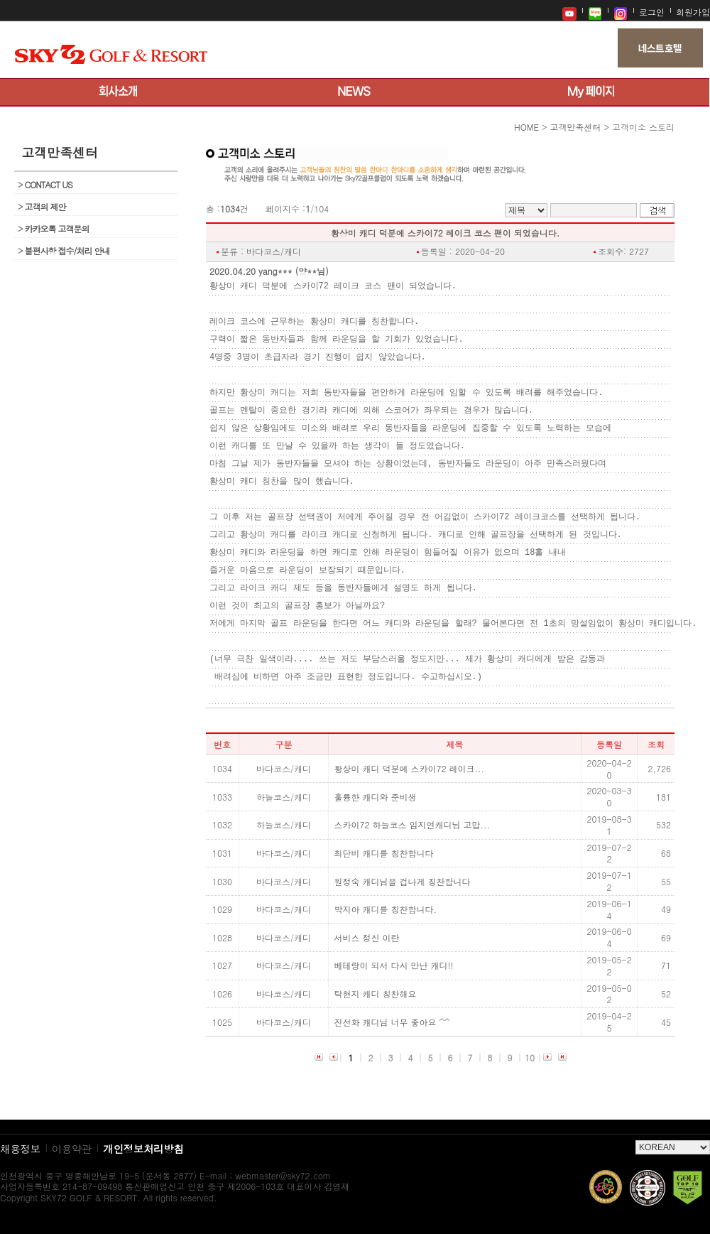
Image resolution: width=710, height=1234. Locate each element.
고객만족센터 (575, 127)
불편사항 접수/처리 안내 (64, 250)
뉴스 (354, 92)
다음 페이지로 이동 (547, 1058)
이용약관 (72, 1148)
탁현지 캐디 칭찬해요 (375, 994)
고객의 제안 (42, 206)
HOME (526, 127)
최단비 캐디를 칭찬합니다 (384, 853)
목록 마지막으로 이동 (562, 1058)
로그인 (652, 12)
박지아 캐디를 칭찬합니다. (385, 909)
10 (530, 1057)
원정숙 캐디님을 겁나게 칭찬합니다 (402, 881)
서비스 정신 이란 (367, 937)
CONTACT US (45, 184)
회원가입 (693, 12)
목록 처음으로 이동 (318, 1058)
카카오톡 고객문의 (53, 228)
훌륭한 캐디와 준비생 (375, 797)
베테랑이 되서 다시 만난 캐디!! (394, 965)
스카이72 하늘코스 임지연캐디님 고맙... (412, 824)
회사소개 (118, 92)
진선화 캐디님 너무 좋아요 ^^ (392, 1022)
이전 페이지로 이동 (333, 1058)
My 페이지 (591, 92)
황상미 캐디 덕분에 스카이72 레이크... (409, 768)
